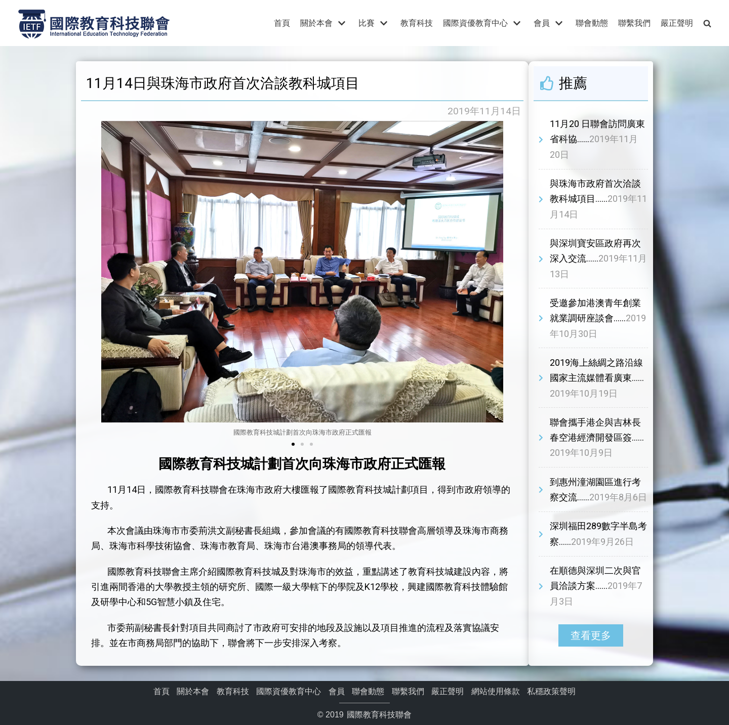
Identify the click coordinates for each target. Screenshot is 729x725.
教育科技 (416, 23)
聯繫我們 (634, 23)
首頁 (282, 23)
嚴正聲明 (677, 23)
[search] (707, 23)
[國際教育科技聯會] (94, 23)
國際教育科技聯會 (378, 714)
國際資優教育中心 (288, 691)
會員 (337, 691)
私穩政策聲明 (551, 691)
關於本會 (193, 691)
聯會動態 (592, 23)
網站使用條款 (495, 691)
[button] (293, 444)
